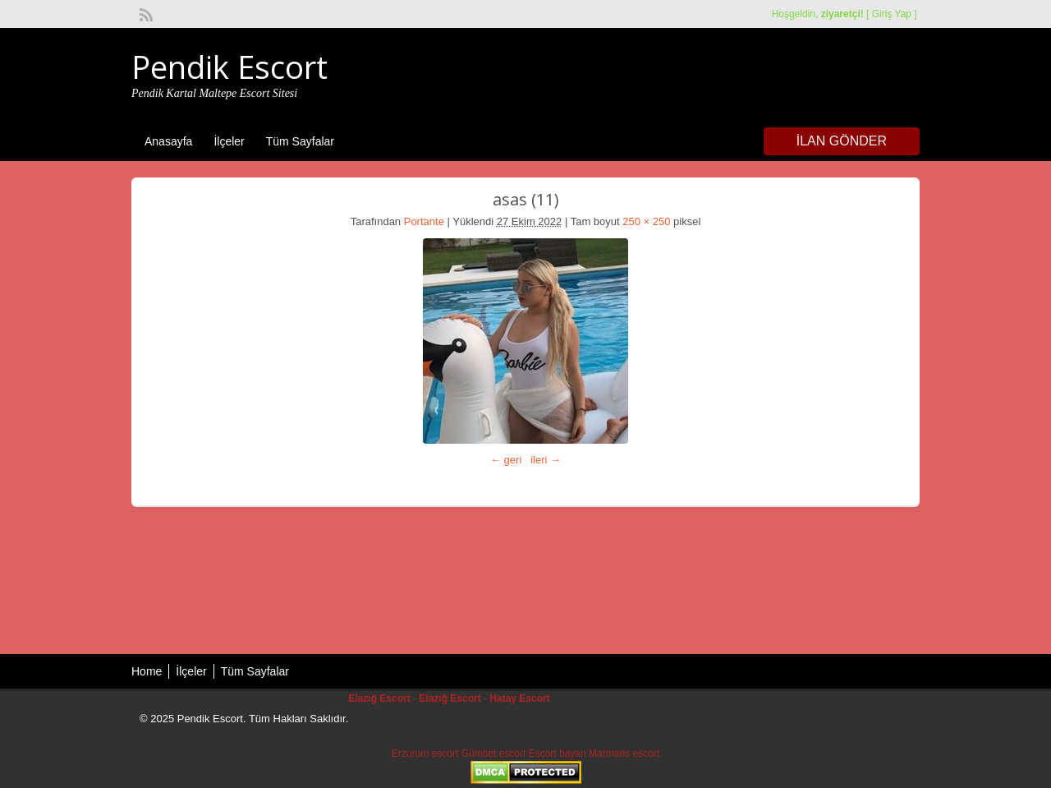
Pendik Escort (229, 66)
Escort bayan (557, 753)
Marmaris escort (624, 753)
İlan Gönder (841, 141)
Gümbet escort (493, 753)
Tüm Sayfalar (300, 141)
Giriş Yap (891, 14)
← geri (505, 460)
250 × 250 (646, 221)
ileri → (545, 460)
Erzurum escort (425, 753)
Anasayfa (168, 141)
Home (146, 671)
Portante (424, 221)
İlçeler (228, 141)
